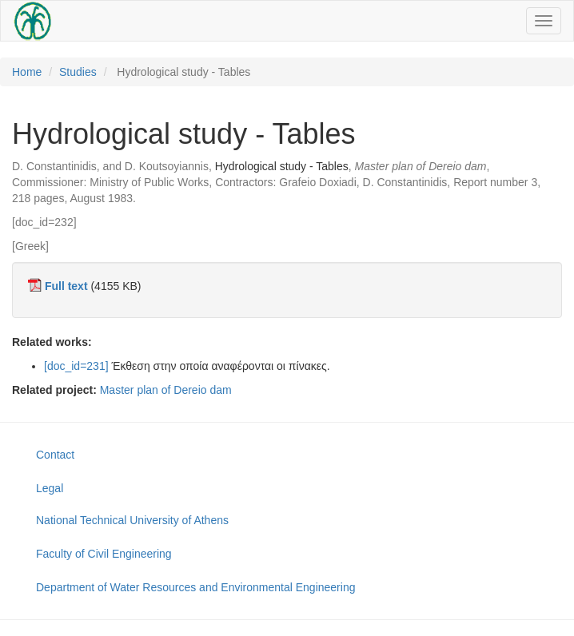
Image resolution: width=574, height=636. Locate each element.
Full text (66, 286)
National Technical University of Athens (132, 520)
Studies (78, 72)
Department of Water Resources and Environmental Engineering (195, 587)
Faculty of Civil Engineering (104, 553)
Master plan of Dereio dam (166, 390)
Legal (49, 488)
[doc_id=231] (76, 366)
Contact (55, 454)
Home (27, 72)
